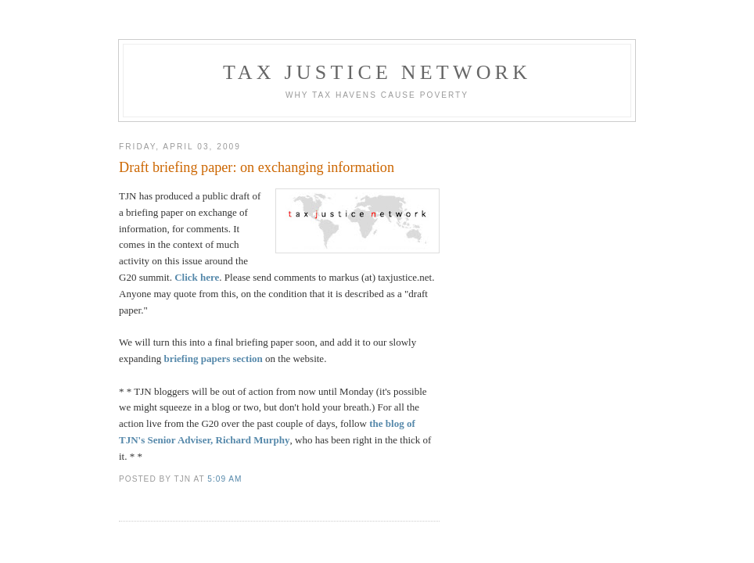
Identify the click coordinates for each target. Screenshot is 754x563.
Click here (196, 277)
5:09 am (224, 479)
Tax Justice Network (377, 72)
